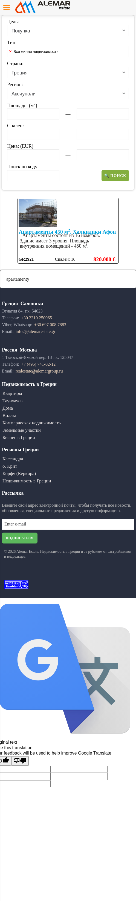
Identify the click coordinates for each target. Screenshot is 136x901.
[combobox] (68, 30)
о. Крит (9, 466)
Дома (7, 408)
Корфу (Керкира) (19, 473)
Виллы (9, 415)
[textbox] (71, 52)
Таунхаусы (13, 400)
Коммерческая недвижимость (31, 422)
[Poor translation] (20, 761)
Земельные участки (21, 430)
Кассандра (12, 458)
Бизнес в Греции (18, 437)
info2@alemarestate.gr (36, 331)
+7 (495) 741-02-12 (38, 364)
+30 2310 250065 (36, 318)
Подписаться (20, 538)
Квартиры (12, 393)
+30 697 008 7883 (50, 324)
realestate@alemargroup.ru (39, 371)
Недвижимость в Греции (26, 480)
